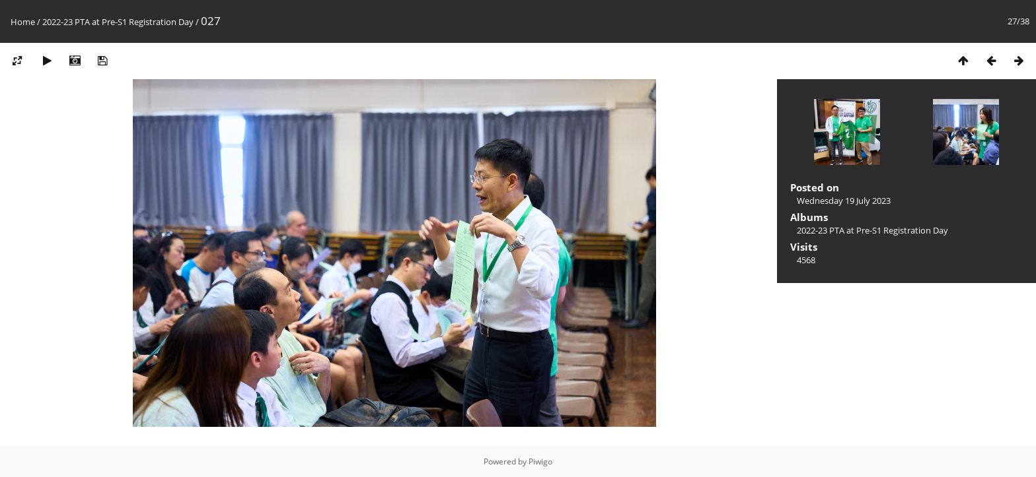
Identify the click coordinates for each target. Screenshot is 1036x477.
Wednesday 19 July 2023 (844, 201)
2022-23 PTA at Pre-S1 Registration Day (118, 22)
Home (23, 22)
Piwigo (540, 461)
